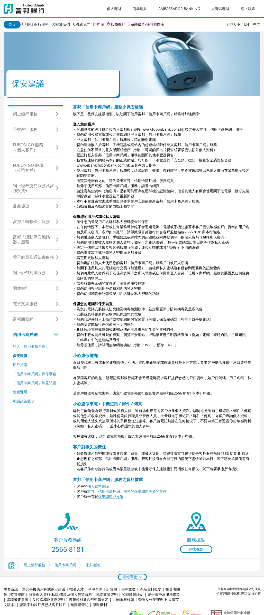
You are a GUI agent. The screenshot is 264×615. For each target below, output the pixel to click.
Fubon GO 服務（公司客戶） (28, 167)
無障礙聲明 (79, 604)
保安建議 (20, 355)
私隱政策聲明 (23, 401)
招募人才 (76, 589)
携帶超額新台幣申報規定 (88, 599)
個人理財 (114, 8)
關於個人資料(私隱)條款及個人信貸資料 (60, 594)
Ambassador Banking (179, 8)
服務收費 (128, 589)
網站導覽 (130, 576)
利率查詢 (95, 589)
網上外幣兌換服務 (29, 272)
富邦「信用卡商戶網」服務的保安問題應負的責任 (127, 491)
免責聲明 (20, 391)
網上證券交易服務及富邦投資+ (33, 188)
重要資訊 (11, 589)
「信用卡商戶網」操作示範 (34, 373)
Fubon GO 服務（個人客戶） (28, 147)
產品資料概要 (150, 589)
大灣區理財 (220, 8)
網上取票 (248, 8)
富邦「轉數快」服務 (31, 221)
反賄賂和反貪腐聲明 (48, 599)
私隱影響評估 (132, 594)
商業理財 (140, 8)
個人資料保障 (98, 486)
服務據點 (118, 24)
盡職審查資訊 (17, 599)
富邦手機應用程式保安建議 (43, 589)
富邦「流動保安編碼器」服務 (31, 239)
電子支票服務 (25, 303)
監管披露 (17, 594)
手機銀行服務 (25, 129)
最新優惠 (21, 206)
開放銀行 (21, 288)
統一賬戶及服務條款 (164, 594)
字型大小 (233, 24)
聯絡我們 (83, 24)
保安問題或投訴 (110, 496)
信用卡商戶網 (25, 334)
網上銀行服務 (38, 24)
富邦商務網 (23, 319)
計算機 (111, 589)
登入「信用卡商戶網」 (31, 346)
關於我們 (63, 24)
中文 (256, 24)
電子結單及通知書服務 (33, 257)
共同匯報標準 (123, 599)
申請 (100, 24)
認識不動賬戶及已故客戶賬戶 (43, 604)
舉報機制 (100, 604)
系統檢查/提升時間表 (147, 24)
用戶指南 (20, 364)
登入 (12, 24)
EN (246, 24)
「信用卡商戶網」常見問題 (34, 382)
